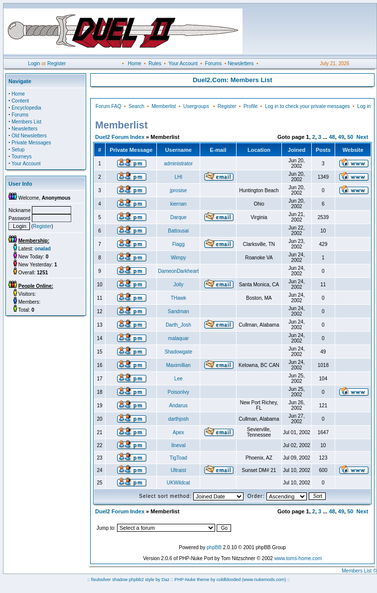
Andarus (178, 405)
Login (34, 63)
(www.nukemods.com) (264, 579)
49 (341, 137)
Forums (213, 63)
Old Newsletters (29, 135)
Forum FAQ (109, 106)
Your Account (183, 63)
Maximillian (178, 365)
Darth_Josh (178, 325)
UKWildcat (178, 482)
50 (350, 137)
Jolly (178, 284)
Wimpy (178, 257)
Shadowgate (178, 352)
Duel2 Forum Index (119, 137)
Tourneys (21, 156)
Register (56, 63)
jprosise (178, 190)
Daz (165, 579)
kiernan (178, 204)
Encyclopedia (26, 108)
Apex (178, 432)
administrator (178, 163)
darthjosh (178, 419)
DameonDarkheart (178, 271)
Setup (17, 149)
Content (20, 101)
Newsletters (240, 63)
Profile (250, 106)
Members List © (359, 571)
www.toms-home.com (298, 558)
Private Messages (31, 142)
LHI (178, 177)
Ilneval (178, 445)
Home (134, 63)
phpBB (214, 547)
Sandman (178, 311)
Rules (154, 63)
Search (136, 106)
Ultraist (178, 470)
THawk (178, 298)
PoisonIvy (178, 392)
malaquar (178, 338)
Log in (364, 106)
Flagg (178, 244)
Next (363, 137)
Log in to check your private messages (307, 106)
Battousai (178, 231)
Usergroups (196, 106)
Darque (178, 217)
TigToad (178, 458)
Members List (26, 121)
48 (332, 137)
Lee (178, 378)
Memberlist (163, 106)
